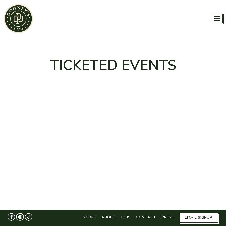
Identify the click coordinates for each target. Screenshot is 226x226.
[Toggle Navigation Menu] (217, 18)
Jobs (126, 217)
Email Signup (198, 217)
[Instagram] (20, 217)
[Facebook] (11, 217)
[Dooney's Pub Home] (18, 18)
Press (168, 217)
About (108, 217)
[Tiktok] (28, 217)
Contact (146, 217)
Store (89, 217)
